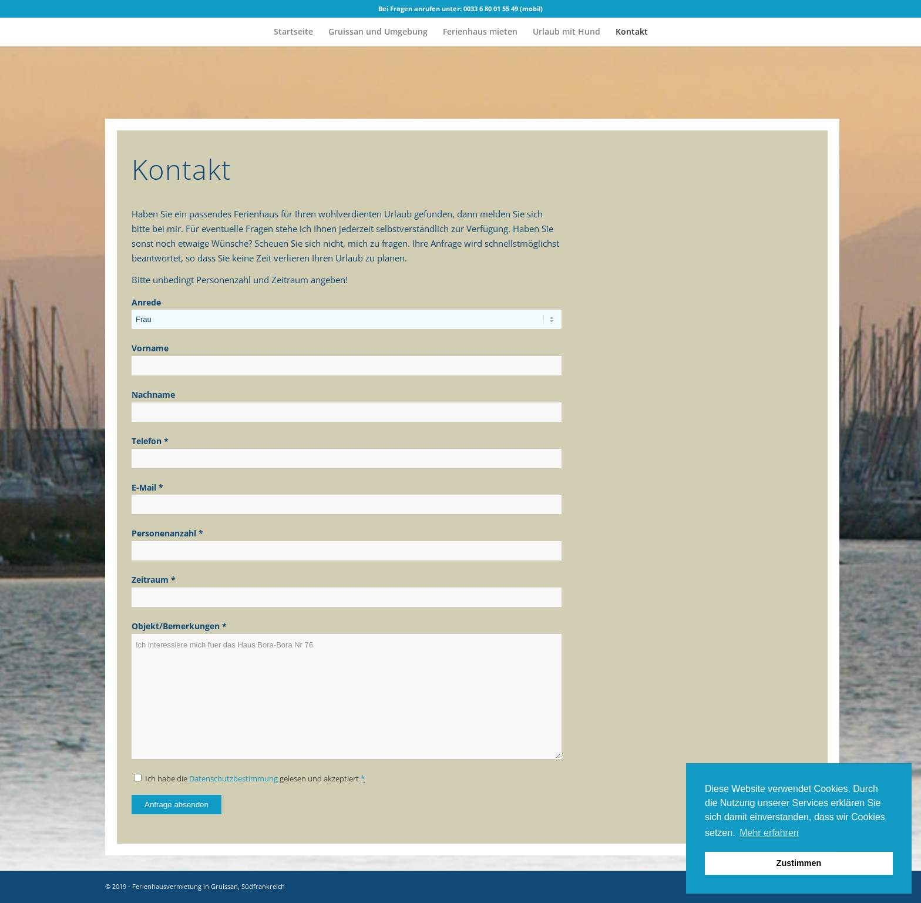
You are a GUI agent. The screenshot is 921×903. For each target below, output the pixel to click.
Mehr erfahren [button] (769, 833)
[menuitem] (293, 31)
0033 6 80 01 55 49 (490, 8)
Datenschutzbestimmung (233, 778)
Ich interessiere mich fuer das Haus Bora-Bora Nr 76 (347, 696)
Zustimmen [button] (799, 863)
